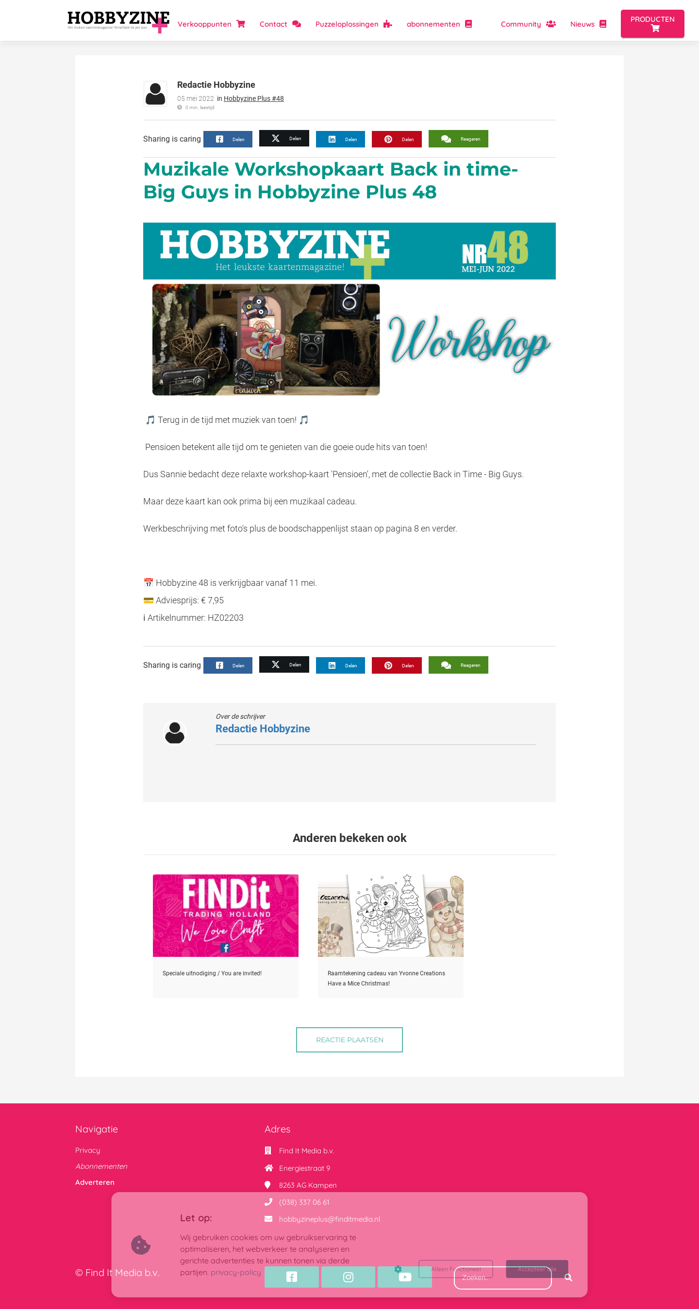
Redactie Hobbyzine (216, 85)
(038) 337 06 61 (304, 1202)
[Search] (568, 1278)
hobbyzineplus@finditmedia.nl (329, 1219)
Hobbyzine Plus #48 (254, 98)
